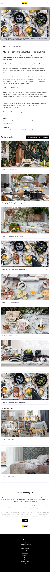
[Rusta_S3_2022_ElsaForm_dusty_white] (25, 220)
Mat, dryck (23, 121)
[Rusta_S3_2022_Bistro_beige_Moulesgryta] (25, 386)
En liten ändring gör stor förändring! (16, 443)
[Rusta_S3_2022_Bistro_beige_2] (25, 154)
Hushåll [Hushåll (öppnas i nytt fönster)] (25, 557)
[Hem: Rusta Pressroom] (24, 3)
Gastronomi (30, 121)
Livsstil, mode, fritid (8, 121)
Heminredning (11, 130)
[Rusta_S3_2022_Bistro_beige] (25, 320)
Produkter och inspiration (22, 130)
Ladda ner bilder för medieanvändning (37, 137)
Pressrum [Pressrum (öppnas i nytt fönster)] (25, 553)
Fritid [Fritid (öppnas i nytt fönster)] (25, 564)
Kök (4, 130)
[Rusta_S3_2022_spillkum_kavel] (25, 287)
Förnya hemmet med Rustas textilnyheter (18, 480)
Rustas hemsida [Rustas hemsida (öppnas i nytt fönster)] (25, 548)
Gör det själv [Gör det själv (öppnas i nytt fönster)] (25, 555)
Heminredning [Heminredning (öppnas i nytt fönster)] (25, 550)
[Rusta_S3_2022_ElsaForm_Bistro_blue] (25, 353)
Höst (6, 130)
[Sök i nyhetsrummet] (48, 3)
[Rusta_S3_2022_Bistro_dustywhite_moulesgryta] (25, 187)
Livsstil (35, 121)
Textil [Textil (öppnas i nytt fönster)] (25, 559)
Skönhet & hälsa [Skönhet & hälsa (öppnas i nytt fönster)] (25, 561)
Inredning (39, 121)
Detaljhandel (17, 121)
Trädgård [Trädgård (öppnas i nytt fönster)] (25, 566)
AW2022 (31, 130)
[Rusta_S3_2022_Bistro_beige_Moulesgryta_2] (25, 253)
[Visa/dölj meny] (2, 3)
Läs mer (25, 520)
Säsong (10, 123)
